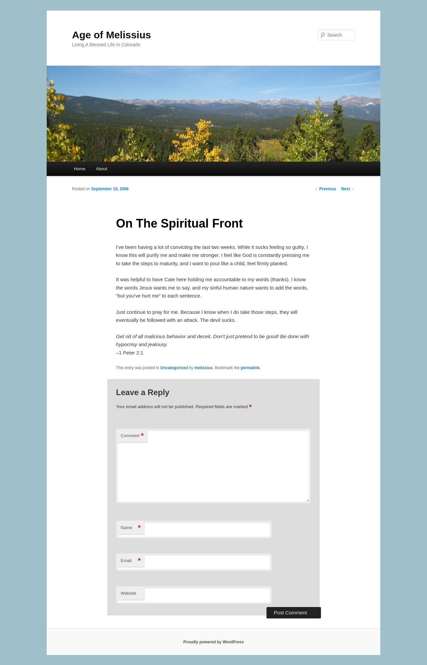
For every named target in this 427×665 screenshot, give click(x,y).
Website (128, 593)
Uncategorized (174, 367)
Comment (132, 436)
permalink (250, 367)
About (101, 168)
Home (79, 168)
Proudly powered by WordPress (213, 642)
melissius (203, 367)
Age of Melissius (111, 34)
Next (348, 189)
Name (131, 528)
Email (131, 561)
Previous (325, 189)
